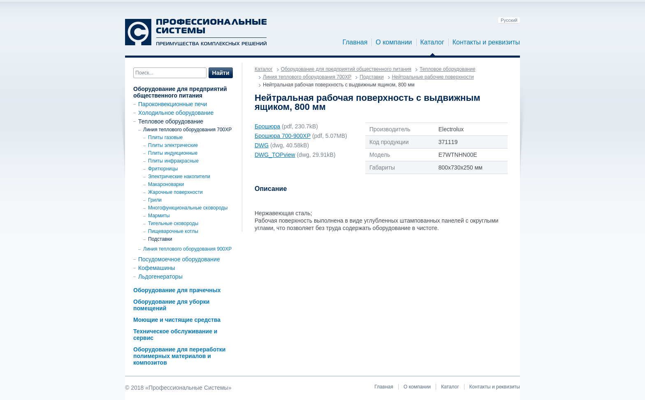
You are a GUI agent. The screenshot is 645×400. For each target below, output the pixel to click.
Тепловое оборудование (170, 121)
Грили (155, 200)
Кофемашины (156, 268)
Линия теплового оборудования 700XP (187, 130)
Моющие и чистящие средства (176, 319)
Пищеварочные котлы (173, 231)
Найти (221, 73)
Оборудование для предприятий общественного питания (180, 92)
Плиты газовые (165, 137)
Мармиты (159, 216)
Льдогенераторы (160, 276)
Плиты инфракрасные (173, 161)
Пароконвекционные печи (172, 104)
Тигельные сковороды (173, 223)
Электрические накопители (179, 176)
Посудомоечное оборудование (179, 259)
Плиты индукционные (172, 153)
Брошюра (267, 126)
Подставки (160, 239)
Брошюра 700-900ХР (283, 136)
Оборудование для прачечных (176, 290)
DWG (262, 145)
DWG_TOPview (275, 154)
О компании (394, 42)
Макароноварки (166, 184)
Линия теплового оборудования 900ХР (187, 249)
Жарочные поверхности (175, 192)
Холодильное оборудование (175, 112)
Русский (509, 20)
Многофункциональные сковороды (187, 208)
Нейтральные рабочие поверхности (433, 77)
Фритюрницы (163, 169)
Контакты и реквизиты (486, 42)
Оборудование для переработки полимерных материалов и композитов (179, 356)
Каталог (432, 42)
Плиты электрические (173, 145)
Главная (354, 42)
